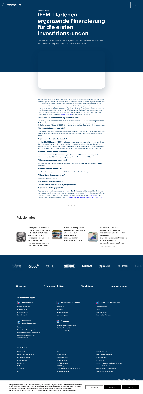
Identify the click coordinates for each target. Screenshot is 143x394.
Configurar (94, 387)
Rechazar (112, 387)
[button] (135, 5)
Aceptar (130, 387)
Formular (93, 195)
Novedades (43, 11)
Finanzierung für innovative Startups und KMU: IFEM (84, 197)
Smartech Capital (66, 114)
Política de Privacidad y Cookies (65, 390)
